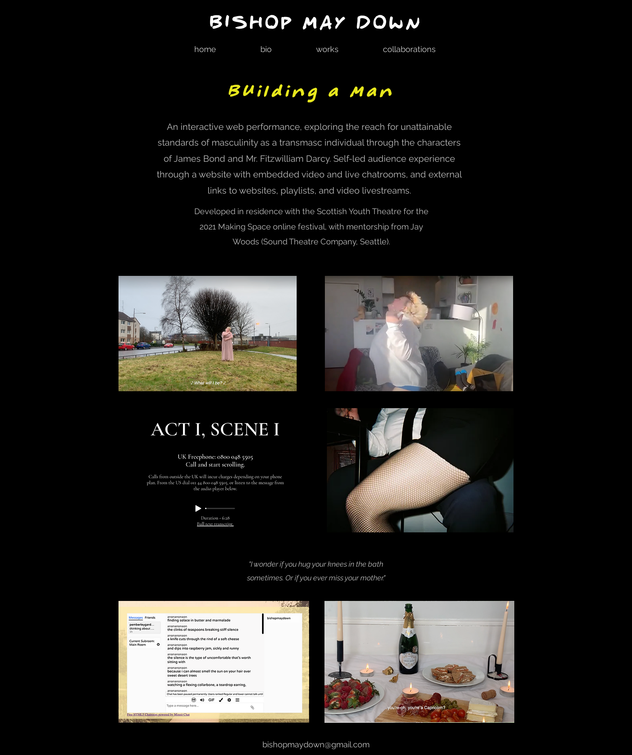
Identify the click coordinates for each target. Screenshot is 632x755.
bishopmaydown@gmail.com (316, 744)
